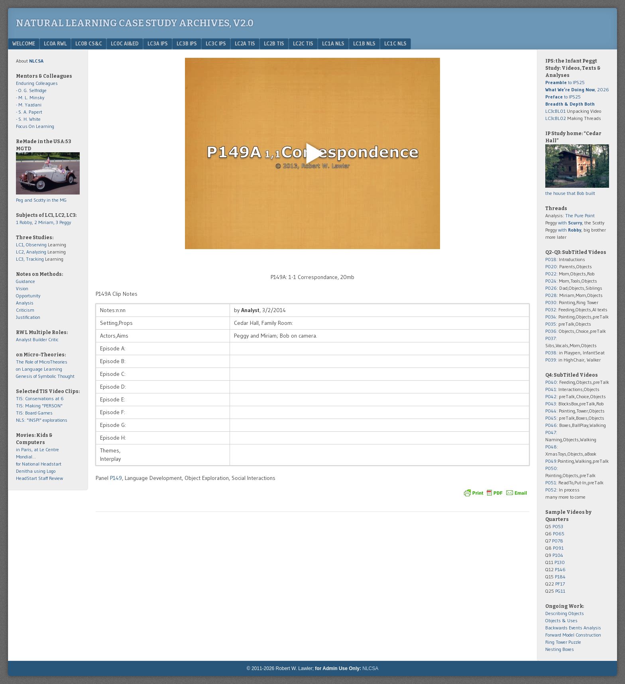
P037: (551, 338)
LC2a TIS (245, 43)
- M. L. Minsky (30, 97)
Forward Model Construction (573, 635)
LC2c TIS (303, 43)
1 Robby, (25, 222)
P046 (551, 425)
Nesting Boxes (559, 649)
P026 (551, 288)
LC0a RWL (55, 43)
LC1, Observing (31, 245)
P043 (550, 404)
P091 (558, 548)
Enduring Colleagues (37, 83)
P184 (560, 577)
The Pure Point (580, 215)
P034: (551, 317)
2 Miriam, (45, 222)
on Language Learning (39, 369)
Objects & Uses (561, 620)
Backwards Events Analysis (573, 628)
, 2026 (577, 89)
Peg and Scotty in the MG (41, 200)
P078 (557, 541)
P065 (558, 534)
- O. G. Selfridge (31, 90)
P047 (550, 432)
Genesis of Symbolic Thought (45, 376)
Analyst (23, 339)
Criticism (25, 310)
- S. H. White (28, 119)
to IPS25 (565, 82)
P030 (550, 302)
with (570, 223)
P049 (550, 461)
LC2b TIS (274, 43)
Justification (28, 317)
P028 (551, 295)
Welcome (23, 43)
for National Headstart (38, 464)
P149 (116, 478)
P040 (551, 382)
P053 (557, 526)
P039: (551, 360)
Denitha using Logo (35, 471)
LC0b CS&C (88, 43)
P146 (560, 569)
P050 (551, 468)
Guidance (25, 281)
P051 (550, 482)
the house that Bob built (570, 193)
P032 (550, 310)
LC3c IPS (216, 43)
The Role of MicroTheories (41, 362)
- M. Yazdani (28, 105)
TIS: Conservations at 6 (40, 398)
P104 (557, 555)
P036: (551, 331)
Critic (53, 339)
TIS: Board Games (34, 413)
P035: (551, 324)
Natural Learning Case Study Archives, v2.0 (135, 23)
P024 (550, 281)
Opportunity (28, 296)
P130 (559, 562)
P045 (550, 418)
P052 (550, 490)
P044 (550, 411)
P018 (550, 259)
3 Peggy (63, 222)
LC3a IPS (157, 43)
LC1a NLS (333, 43)
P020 (551, 266)
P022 (550, 274)
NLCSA (370, 668)
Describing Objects (564, 613)
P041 (550, 389)
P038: (551, 353)
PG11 (560, 591)
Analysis (24, 303)
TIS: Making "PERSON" (39, 406)
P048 (551, 447)
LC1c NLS (395, 43)
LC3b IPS (187, 43)
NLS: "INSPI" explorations (41, 420)
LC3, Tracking (30, 259)
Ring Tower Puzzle (563, 642)
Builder (40, 339)
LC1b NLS (364, 43)
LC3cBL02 (555, 118)
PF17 (560, 584)
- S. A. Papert (29, 112)
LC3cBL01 (555, 111)
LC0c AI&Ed (125, 43)
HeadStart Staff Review (39, 478)
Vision (22, 288)
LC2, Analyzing (31, 252)
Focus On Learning (35, 126)
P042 (550, 396)
